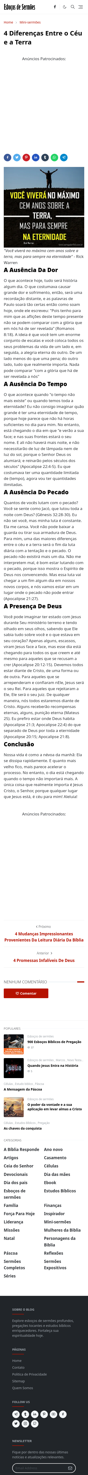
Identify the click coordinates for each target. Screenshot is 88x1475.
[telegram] (16, 1414)
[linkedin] (34, 1414)
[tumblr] (25, 1414)
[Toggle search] (73, 7)
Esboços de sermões (40, 1036)
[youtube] (53, 1414)
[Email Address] (39, 1468)
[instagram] (25, 1424)
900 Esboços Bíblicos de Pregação (54, 1042)
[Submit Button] (70, 1468)
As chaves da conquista (23, 1128)
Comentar (26, 993)
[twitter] (16, 1424)
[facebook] (55, 7)
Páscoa (39, 1084)
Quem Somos (22, 1388)
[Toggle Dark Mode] (65, 7)
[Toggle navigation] (80, 7)
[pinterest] (44, 1414)
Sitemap (18, 1381)
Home (17, 1360)
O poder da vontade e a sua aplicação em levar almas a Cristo (54, 1106)
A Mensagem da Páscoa (23, 1089)
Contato (18, 1367)
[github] (34, 1424)
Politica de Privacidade (29, 1374)
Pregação (44, 1123)
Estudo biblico (24, 1084)
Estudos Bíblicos (25, 1123)
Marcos (61, 1060)
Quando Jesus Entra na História (52, 1065)
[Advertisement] (44, 110)
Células (9, 1084)
